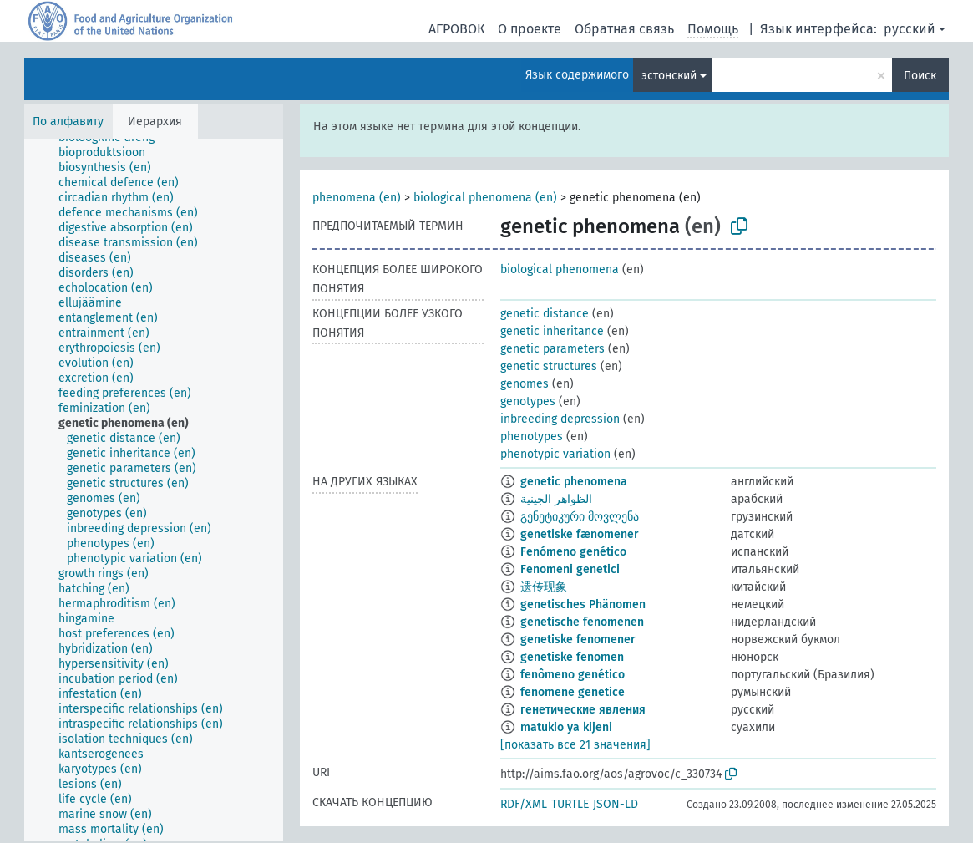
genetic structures (548, 366)
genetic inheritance (552, 331)
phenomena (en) (356, 197)
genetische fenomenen (582, 622)
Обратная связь (624, 29)
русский (909, 29)
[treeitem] (109, 152)
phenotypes (531, 436)
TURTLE (570, 804)
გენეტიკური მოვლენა (579, 517)
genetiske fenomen (572, 657)
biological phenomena (559, 269)
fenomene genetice (572, 692)
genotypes (527, 401)
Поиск (920, 76)
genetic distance (544, 314)
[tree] (153, 490)
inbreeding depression (560, 419)
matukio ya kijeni (566, 727)
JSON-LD (615, 804)
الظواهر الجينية (556, 499)
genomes (524, 384)
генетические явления (583, 710)
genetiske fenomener (578, 639)
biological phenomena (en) (485, 197)
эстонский (669, 76)
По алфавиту (68, 121)
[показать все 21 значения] (575, 745)
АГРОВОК (456, 29)
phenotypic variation (555, 454)
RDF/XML (523, 804)
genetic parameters (552, 349)
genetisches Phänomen (583, 604)
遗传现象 (543, 587)
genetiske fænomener (579, 534)
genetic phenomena (573, 482)
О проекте (529, 29)
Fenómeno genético (573, 552)
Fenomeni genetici (570, 569)
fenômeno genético (572, 675)
